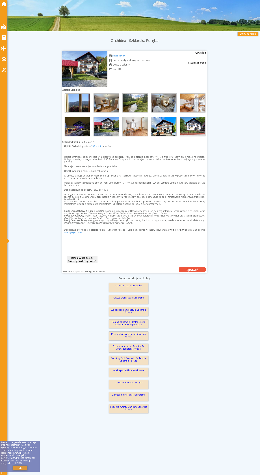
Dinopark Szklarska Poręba (128, 382)
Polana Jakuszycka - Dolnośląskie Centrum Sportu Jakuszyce (128, 323)
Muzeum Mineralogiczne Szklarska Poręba (128, 335)
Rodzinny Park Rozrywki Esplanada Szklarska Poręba (128, 359)
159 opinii (96, 146)
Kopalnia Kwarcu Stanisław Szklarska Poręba (128, 408)
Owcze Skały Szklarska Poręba (128, 297)
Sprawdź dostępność (192, 270)
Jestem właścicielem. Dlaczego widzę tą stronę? (82, 259)
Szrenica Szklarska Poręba (128, 285)
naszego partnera (73, 232)
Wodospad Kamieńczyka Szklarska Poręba (128, 311)
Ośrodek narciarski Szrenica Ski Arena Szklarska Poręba (128, 347)
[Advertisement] (119, 449)
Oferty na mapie (248, 33)
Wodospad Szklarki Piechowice (128, 370)
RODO (18, 463)
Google (25, 444)
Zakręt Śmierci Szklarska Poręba (128, 394)
